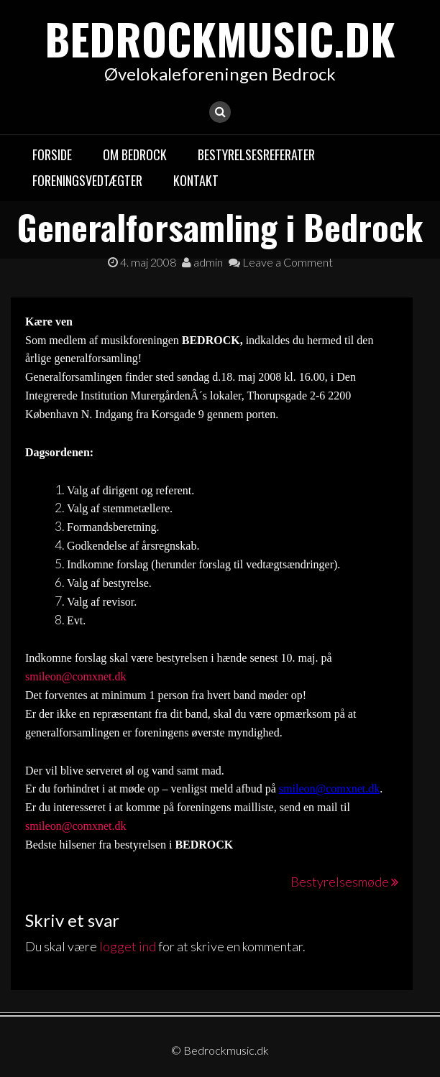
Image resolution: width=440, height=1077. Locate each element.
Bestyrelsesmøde (339, 881)
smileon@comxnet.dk (76, 676)
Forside (52, 154)
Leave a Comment (281, 262)
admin (202, 262)
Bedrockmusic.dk (220, 38)
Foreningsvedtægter (87, 180)
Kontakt (196, 180)
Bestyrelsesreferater (256, 154)
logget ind (127, 946)
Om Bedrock (135, 154)
